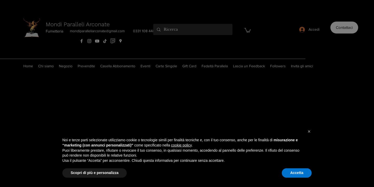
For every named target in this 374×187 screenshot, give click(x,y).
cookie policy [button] (181, 145)
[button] (309, 131)
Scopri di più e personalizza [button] (94, 173)
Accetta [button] (296, 173)
